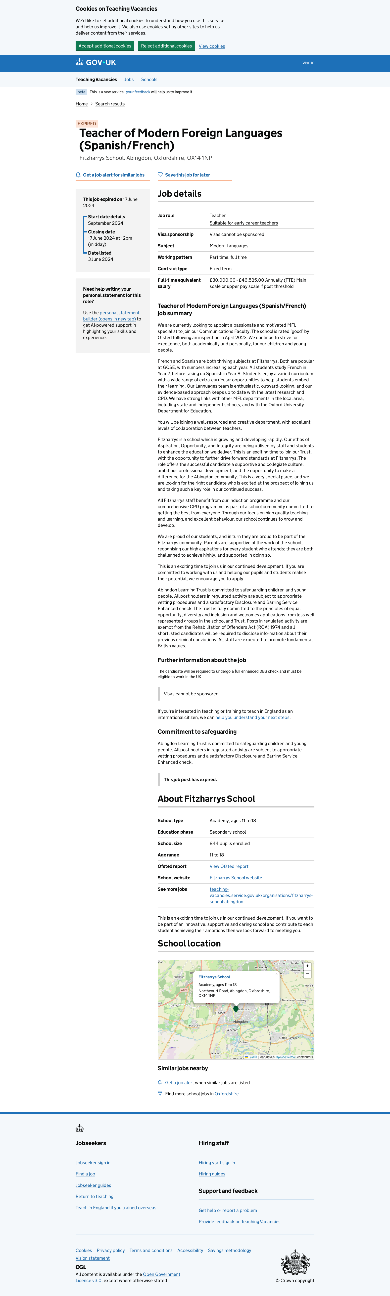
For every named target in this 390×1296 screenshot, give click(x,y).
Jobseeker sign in (93, 1162)
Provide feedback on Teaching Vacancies (240, 1221)
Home (82, 104)
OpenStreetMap (286, 1057)
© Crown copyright (295, 1280)
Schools (149, 79)
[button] (236, 1009)
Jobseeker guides (93, 1185)
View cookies (212, 46)
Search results (110, 104)
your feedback (138, 91)
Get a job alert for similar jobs (114, 175)
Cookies (84, 1250)
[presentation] (236, 1010)
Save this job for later (187, 175)
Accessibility (190, 1250)
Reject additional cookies (166, 46)
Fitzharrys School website (236, 878)
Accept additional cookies (105, 46)
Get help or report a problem (228, 1210)
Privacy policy (111, 1250)
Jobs (129, 79)
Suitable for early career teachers (244, 223)
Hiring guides (212, 1174)
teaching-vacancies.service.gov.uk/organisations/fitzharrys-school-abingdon (261, 895)
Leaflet (251, 1057)
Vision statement (93, 1258)
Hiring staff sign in (217, 1162)
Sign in (308, 62)
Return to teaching (94, 1196)
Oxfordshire (227, 1094)
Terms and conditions (151, 1250)
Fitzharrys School (214, 977)
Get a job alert (179, 1082)
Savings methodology (229, 1250)
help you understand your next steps (252, 717)
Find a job (85, 1174)
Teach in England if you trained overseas (116, 1207)
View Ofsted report (229, 866)
